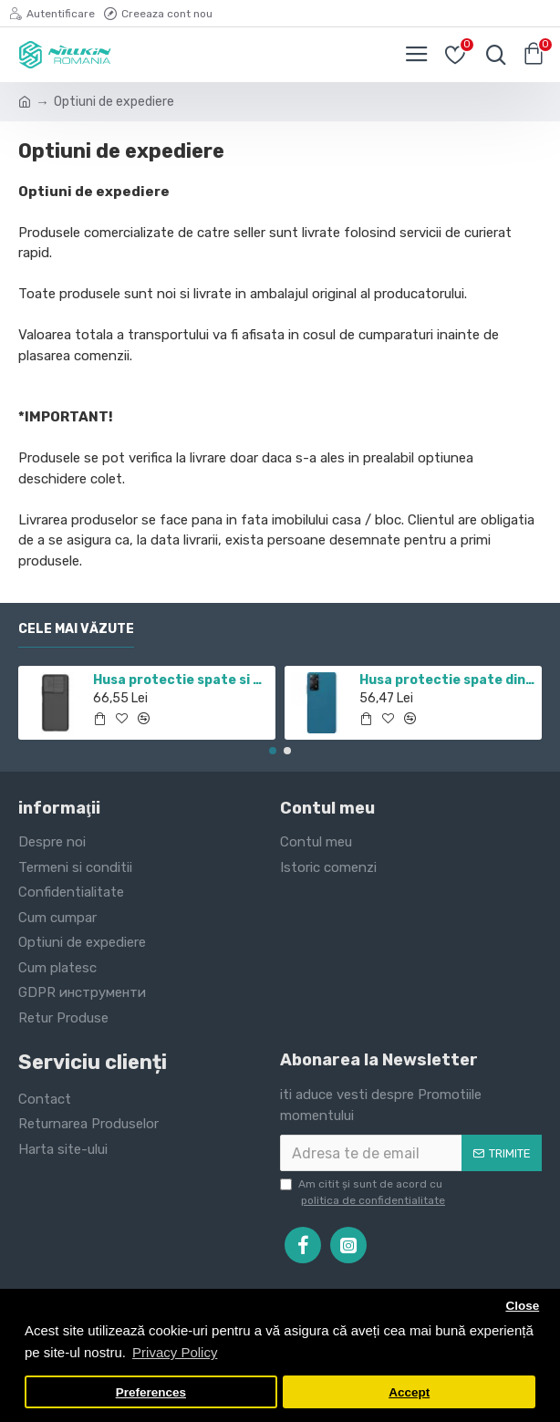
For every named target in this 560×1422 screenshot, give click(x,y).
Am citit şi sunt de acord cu (364, 1193)
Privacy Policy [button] (174, 1352)
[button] (272, 750)
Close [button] (522, 1306)
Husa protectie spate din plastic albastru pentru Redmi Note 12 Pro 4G (447, 680)
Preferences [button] (151, 1392)
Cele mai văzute (76, 629)
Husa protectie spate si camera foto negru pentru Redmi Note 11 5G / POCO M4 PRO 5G (181, 680)
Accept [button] (409, 1392)
